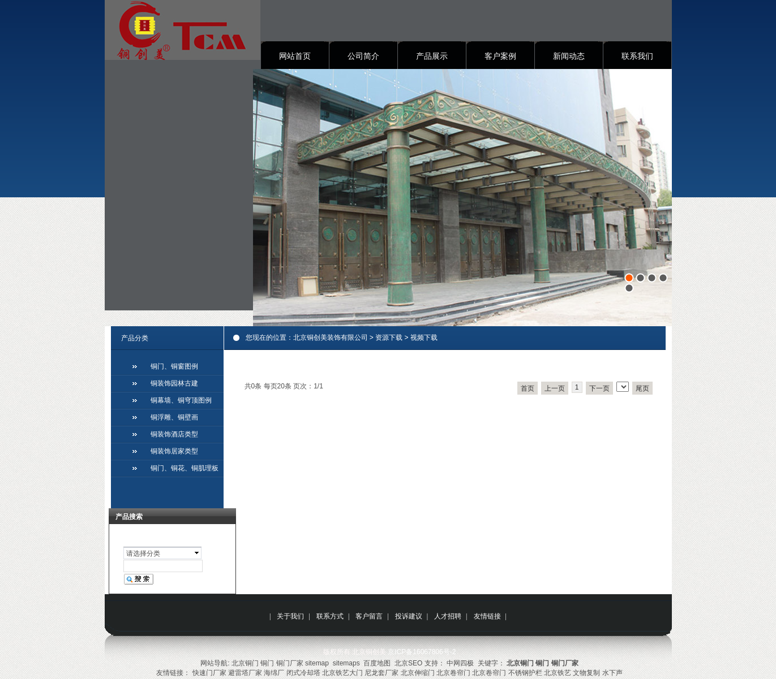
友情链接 (487, 616)
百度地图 (377, 663)
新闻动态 (569, 55)
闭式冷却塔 (303, 673)
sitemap (317, 663)
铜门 (267, 663)
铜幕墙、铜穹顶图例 (181, 400)
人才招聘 (447, 616)
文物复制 (586, 673)
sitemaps (346, 663)
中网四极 (460, 663)
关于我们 (290, 616)
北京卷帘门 (453, 673)
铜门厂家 (289, 663)
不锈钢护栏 (525, 673)
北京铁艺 (557, 673)
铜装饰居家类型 (174, 451)
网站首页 (295, 55)
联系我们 (637, 55)
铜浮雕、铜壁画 (174, 417)
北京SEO (408, 663)
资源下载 (388, 337)
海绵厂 (274, 673)
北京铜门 (245, 663)
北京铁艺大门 (342, 673)
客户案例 (500, 55)
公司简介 (363, 55)
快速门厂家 (209, 673)
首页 (527, 388)
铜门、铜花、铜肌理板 (184, 468)
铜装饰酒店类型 (174, 434)
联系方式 (330, 616)
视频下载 (424, 337)
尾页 (642, 388)
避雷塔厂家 (245, 673)
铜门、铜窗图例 (174, 366)
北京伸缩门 (418, 673)
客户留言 (369, 616)
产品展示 (432, 55)
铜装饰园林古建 (174, 383)
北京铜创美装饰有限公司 (330, 337)
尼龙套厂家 (381, 673)
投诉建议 (408, 616)
